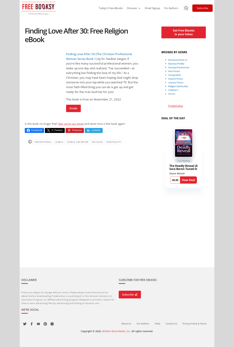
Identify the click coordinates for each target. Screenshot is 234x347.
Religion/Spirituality (178, 86)
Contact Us (171, 323)
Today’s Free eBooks (111, 8)
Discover (134, 8)
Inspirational (43, 142)
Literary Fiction (175, 82)
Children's (173, 90)
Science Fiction (175, 78)
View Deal (188, 180)
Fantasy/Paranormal (178, 67)
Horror (171, 93)
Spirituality (114, 142)
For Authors (171, 8)
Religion (97, 142)
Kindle (73, 108)
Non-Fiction (174, 71)
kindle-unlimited (77, 142)
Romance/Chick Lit (177, 59)
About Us (126, 323)
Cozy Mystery (183, 160)
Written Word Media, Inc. (116, 331)
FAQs (157, 323)
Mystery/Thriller (176, 63)
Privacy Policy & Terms (195, 323)
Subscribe (202, 8)
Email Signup (152, 8)
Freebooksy (175, 106)
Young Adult (174, 74)
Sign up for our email (71, 123)
